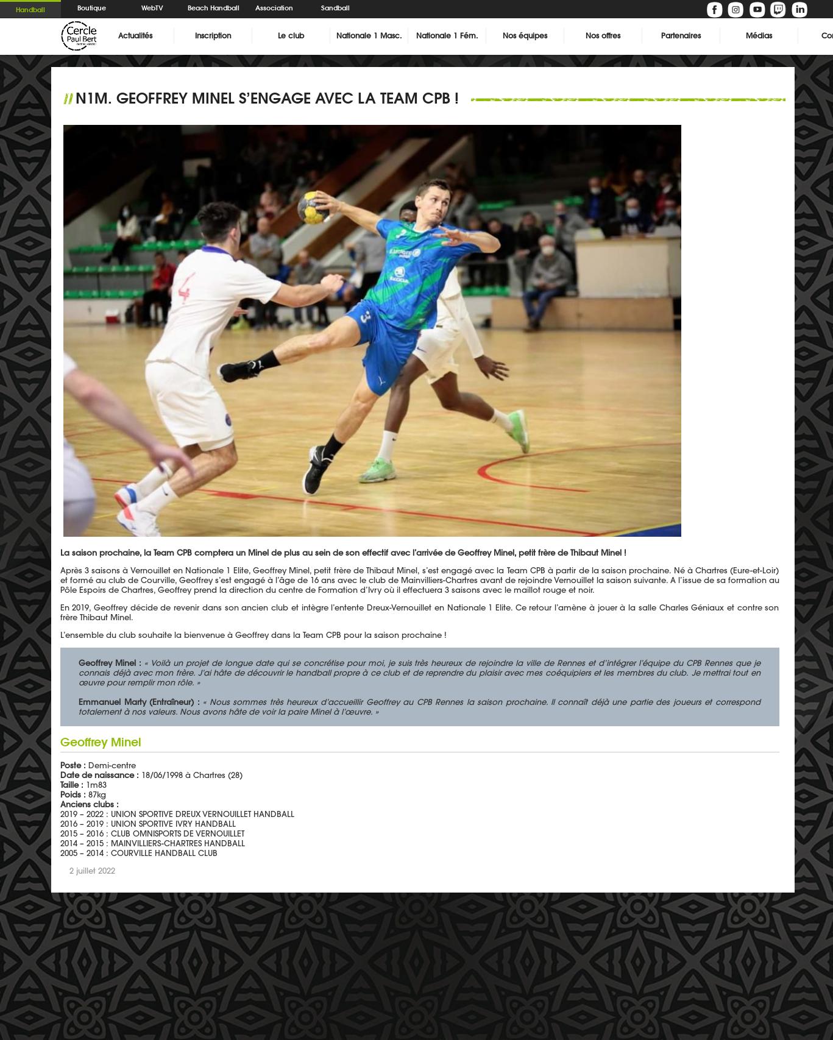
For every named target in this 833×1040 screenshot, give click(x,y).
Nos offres (603, 35)
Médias (759, 35)
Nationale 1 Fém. (447, 35)
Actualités (135, 35)
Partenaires (681, 35)
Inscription (213, 35)
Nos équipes (525, 35)
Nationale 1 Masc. (369, 35)
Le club (291, 35)
